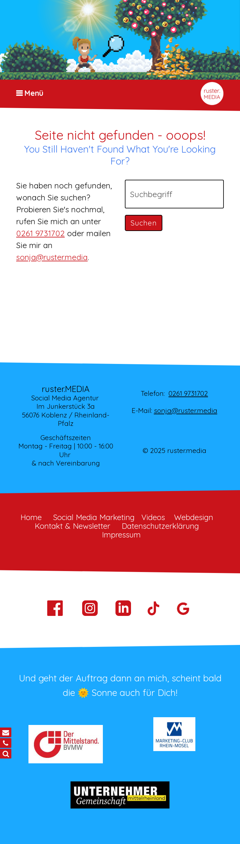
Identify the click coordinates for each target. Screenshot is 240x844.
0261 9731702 (40, 233)
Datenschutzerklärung (160, 526)
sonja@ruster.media (52, 257)
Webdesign (193, 517)
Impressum (121, 534)
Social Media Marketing (94, 517)
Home (31, 517)
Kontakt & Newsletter (72, 526)
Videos (153, 517)
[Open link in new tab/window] (123, 614)
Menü (33, 93)
